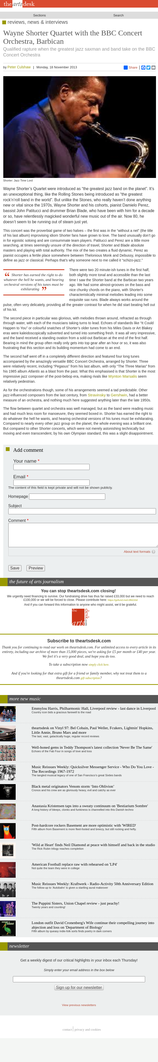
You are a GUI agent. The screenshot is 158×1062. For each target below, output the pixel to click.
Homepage (18, 496)
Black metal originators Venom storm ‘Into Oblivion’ (73, 786)
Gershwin (119, 395)
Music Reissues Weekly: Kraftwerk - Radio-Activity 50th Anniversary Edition (92, 884)
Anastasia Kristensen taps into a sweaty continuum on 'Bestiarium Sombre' (90, 806)
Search (118, 15)
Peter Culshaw (19, 67)
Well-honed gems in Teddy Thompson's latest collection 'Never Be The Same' (92, 747)
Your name (25, 461)
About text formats (137, 552)
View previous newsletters (79, 1005)
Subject (15, 506)
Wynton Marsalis (122, 376)
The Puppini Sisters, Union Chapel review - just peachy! (75, 903)
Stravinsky (96, 395)
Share (131, 68)
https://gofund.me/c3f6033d (123, 600)
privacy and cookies (87, 1029)
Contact (67, 1029)
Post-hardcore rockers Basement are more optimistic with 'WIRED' (84, 825)
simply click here (99, 664)
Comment (17, 520)
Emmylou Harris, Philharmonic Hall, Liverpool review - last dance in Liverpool (94, 708)
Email (19, 476)
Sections (39, 15)
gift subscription (90, 678)
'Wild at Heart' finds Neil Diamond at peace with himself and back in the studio (93, 845)
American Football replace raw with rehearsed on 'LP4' (74, 864)
